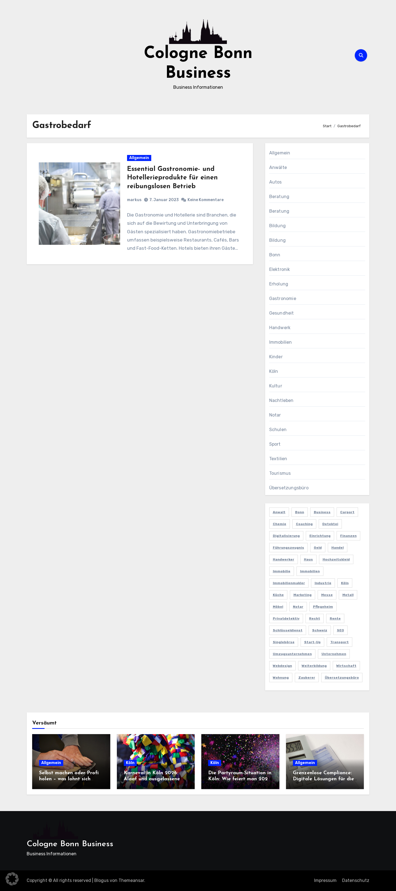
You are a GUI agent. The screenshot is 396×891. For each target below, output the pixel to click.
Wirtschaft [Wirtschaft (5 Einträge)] (346, 666)
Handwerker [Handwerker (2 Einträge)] (283, 559)
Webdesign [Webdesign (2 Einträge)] (282, 666)
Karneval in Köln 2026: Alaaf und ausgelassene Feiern (152, 778)
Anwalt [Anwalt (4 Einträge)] (279, 512)
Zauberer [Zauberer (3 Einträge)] (306, 677)
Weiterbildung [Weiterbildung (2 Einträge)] (314, 666)
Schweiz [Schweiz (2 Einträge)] (319, 630)
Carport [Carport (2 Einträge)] (347, 512)
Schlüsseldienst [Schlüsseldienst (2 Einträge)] (287, 630)
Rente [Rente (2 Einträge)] (335, 618)
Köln (273, 371)
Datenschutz (355, 880)
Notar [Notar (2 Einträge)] (298, 607)
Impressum (325, 880)
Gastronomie (282, 298)
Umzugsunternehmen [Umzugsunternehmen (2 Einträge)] (292, 654)
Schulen (278, 429)
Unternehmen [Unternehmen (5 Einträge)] (333, 654)
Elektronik (279, 269)
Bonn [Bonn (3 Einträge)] (299, 512)
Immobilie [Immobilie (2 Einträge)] (281, 571)
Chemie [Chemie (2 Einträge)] (279, 524)
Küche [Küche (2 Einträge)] (278, 595)
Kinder (276, 356)
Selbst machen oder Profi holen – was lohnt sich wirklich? (69, 778)
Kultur (275, 385)
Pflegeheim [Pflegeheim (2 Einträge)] (323, 607)
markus (134, 200)
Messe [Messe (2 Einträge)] (327, 595)
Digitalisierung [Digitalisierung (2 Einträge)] (286, 536)
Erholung (278, 284)
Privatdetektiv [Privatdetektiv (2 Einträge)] (286, 618)
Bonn (274, 254)
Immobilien (280, 342)
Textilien (278, 458)
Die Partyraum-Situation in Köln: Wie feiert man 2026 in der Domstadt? (239, 778)
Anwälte (278, 167)
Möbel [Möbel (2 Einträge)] (278, 607)
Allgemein (139, 158)
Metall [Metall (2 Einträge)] (348, 595)
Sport (275, 444)
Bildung (277, 225)
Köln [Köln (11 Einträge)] (345, 583)
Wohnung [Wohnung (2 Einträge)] (281, 677)
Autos (275, 182)
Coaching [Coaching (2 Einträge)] (304, 524)
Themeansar (131, 880)
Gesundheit (281, 313)
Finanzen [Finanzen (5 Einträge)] (348, 536)
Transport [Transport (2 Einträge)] (339, 642)
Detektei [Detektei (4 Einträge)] (330, 524)
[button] (12, 879)
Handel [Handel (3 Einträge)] (337, 547)
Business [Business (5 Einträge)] (322, 512)
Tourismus (280, 473)
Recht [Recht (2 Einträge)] (314, 618)
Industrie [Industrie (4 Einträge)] (323, 583)
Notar (275, 415)
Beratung (279, 196)
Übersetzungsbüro (289, 487)
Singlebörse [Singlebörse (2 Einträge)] (284, 642)
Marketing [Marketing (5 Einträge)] (302, 595)
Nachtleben (281, 400)
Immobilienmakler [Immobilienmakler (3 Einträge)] (289, 583)
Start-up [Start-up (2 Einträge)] (312, 642)
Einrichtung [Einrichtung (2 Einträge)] (320, 536)
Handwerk (280, 327)
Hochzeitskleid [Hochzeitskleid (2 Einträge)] (336, 559)
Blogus (101, 880)
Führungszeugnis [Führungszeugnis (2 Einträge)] (288, 547)
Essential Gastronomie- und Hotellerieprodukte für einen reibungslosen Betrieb (172, 178)
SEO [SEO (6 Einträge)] (340, 630)
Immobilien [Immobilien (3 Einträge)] (310, 571)
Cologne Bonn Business (70, 844)
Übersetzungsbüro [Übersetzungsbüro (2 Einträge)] (342, 677)
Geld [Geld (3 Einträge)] (318, 547)
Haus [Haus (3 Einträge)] (308, 559)
